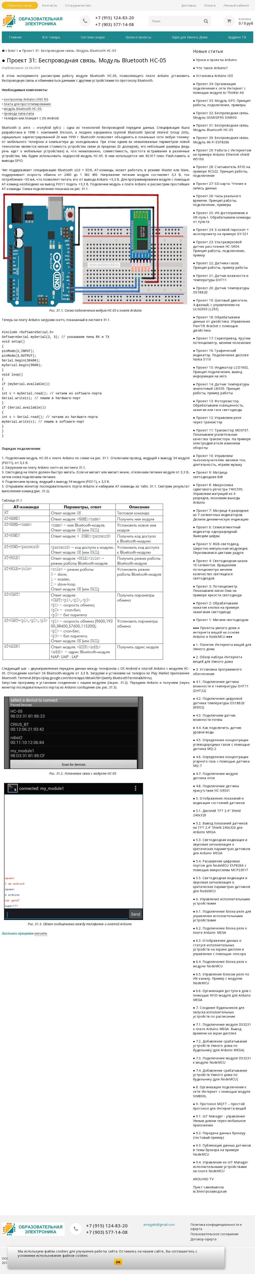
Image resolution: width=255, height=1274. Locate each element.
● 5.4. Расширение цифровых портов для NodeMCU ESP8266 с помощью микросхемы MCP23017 (220, 865)
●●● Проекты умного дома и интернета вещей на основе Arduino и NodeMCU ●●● (216, 632)
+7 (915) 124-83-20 (114, 18)
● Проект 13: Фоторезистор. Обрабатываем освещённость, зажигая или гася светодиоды (218, 405)
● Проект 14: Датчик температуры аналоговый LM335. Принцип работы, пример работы (221, 388)
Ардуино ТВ (237, 37)
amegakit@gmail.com (159, 1224)
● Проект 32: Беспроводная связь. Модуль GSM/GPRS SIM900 (221, 115)
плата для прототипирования (27, 104)
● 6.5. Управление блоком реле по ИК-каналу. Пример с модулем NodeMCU (221, 978)
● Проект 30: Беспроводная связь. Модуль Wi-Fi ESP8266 (221, 139)
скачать (40, 933)
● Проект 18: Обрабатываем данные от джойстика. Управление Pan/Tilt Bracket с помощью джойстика (221, 323)
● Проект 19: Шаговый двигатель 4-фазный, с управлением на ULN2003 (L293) (220, 304)
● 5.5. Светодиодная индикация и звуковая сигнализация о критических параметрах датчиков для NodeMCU (221, 884)
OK (118, 1262)
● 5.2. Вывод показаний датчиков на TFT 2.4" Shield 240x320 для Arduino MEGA (220, 827)
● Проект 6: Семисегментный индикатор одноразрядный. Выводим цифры (217, 531)
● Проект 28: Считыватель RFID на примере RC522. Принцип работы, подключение (221, 171)
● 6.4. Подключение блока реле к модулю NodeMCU (220, 963)
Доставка (188, 5)
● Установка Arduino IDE (213, 76)
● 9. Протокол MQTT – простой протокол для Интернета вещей (219, 1106)
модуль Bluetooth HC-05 (22, 109)
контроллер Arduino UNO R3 (26, 99)
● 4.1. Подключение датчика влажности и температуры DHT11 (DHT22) (221, 686)
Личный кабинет (237, 5)
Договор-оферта (203, 1239)
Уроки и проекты (138, 37)
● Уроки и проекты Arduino (215, 60)
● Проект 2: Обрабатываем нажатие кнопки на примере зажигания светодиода (216, 607)
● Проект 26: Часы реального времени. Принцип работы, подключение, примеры (217, 200)
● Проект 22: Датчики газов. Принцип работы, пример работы (220, 265)
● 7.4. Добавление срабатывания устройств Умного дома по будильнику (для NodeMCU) (220, 1074)
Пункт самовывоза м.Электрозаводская (210, 1189)
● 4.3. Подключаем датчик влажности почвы (214, 717)
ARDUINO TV (203, 1179)
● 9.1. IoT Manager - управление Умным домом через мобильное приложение (219, 1120)
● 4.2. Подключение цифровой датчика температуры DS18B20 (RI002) (219, 702)
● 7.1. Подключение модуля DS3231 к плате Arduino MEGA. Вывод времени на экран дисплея (222, 1028)
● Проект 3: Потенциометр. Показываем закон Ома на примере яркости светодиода (217, 590)
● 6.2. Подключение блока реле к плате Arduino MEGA (220, 930)
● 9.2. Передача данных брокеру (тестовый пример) (219, 1135)
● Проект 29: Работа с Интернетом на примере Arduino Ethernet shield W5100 (222, 154)
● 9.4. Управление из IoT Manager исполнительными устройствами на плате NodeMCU (220, 1166)
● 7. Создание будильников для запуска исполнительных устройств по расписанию (218, 1011)
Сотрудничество (78, 5)
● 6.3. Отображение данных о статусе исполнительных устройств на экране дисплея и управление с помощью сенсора (219, 947)
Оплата (210, 5)
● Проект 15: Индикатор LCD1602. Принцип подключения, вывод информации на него (221, 371)
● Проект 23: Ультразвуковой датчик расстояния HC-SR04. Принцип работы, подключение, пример (219, 248)
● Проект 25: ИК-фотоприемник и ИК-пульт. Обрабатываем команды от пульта (222, 217)
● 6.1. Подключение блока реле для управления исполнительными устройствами (222, 915)
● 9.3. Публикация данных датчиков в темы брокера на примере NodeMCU (222, 1149)
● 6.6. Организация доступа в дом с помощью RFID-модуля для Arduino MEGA (222, 995)
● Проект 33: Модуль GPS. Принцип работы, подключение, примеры (222, 102)
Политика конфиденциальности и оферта (216, 1226)
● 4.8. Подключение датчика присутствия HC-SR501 (216, 788)
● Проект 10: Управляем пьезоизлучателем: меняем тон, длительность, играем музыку (219, 459)
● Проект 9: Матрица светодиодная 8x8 (210, 474)
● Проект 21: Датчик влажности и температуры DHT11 (220, 277)
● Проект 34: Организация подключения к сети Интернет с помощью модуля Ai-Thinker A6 (219, 88)
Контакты (49, 5)
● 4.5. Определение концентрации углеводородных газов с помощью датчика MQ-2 (221, 744)
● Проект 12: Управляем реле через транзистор (217, 419)
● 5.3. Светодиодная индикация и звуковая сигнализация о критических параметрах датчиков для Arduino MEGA (221, 846)
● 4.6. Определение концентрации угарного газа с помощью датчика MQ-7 (221, 761)
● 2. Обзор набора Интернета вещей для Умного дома (217, 659)
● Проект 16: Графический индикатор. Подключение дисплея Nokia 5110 (221, 354)
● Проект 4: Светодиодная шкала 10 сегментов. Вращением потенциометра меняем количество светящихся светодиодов (220, 569)
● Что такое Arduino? (210, 68)
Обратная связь (19, 5)
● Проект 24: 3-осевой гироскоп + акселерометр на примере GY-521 (221, 231)
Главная (15, 37)
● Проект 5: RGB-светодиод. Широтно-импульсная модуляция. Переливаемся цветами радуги (220, 548)
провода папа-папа (19, 113)
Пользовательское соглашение (214, 1234)
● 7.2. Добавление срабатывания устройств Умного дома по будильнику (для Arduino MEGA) (220, 1045)
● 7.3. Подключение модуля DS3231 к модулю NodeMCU (222, 1060)
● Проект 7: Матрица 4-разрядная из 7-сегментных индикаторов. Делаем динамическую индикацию (221, 514)
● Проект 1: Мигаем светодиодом (220, 620)
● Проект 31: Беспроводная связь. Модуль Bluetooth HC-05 (221, 127)
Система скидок (93, 37)
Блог (12, 50)
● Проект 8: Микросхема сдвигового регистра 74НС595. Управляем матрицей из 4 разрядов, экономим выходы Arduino (218, 493)
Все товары (51, 37)
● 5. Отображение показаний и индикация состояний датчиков (219, 800)
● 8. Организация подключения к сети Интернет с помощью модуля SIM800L (221, 1091)
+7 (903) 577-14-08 (114, 24)
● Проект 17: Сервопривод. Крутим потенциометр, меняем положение (222, 340)
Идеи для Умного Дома (189, 37)
